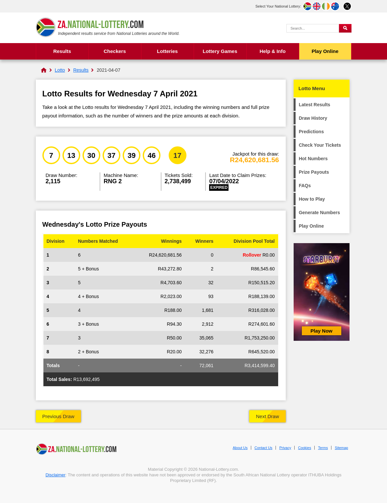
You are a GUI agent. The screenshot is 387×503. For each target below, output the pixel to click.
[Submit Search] (345, 28)
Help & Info (272, 51)
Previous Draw (58, 416)
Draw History (313, 118)
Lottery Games (220, 51)
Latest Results (314, 104)
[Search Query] (312, 28)
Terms (323, 448)
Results (62, 51)
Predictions (311, 131)
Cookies (304, 448)
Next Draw (267, 416)
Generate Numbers (319, 212)
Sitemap (341, 448)
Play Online (325, 51)
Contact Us (263, 448)
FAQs (305, 185)
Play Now (321, 331)
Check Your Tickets (320, 145)
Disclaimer (55, 474)
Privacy (285, 448)
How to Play (312, 199)
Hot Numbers (313, 158)
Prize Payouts (314, 172)
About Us (240, 448)
